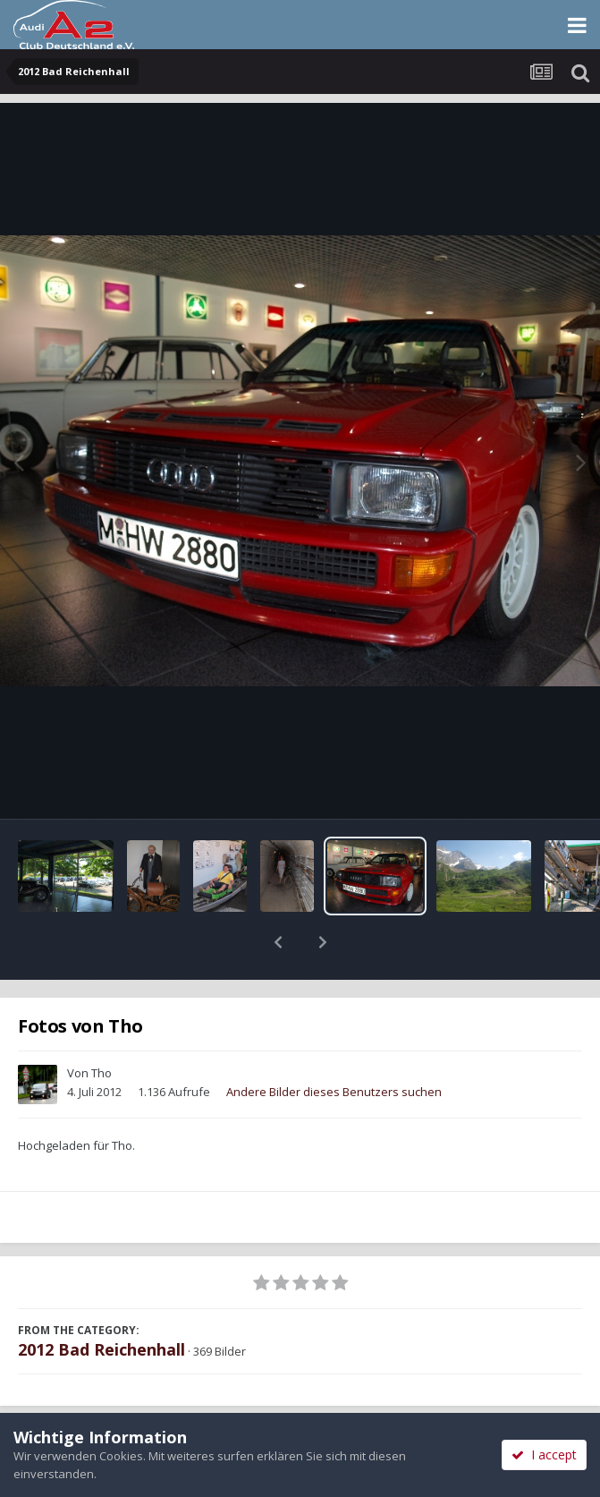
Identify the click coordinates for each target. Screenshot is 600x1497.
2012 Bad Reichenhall (101, 1303)
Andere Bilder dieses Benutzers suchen (334, 1045)
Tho (101, 1026)
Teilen (150, 1409)
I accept (544, 1454)
